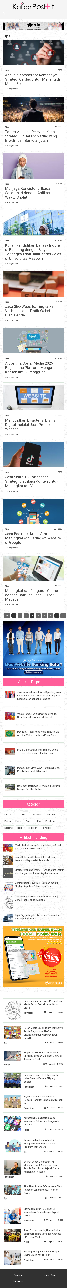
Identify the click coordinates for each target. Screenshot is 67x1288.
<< (7, 615)
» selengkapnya (11, 89)
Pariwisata (37, 814)
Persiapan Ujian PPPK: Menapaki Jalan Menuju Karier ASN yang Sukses (41, 1078)
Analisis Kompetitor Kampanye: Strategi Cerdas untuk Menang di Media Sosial (32, 79)
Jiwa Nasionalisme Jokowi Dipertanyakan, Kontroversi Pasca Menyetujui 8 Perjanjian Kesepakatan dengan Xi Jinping (39, 695)
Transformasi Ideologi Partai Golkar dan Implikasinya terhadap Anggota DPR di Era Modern (42, 1233)
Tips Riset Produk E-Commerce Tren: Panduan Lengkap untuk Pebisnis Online (43, 1190)
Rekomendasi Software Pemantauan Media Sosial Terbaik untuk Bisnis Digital (43, 1004)
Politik (18, 821)
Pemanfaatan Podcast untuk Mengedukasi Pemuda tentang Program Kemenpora (40, 1143)
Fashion (8, 814)
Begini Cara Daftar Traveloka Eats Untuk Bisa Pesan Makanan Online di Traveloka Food (43, 1056)
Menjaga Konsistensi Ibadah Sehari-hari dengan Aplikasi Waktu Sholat (28, 192)
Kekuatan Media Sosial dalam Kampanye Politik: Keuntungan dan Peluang (42, 1121)
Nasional (8, 828)
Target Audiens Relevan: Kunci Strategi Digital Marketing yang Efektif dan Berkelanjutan (31, 136)
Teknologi (46, 828)
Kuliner (7, 821)
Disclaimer (18, 1281)
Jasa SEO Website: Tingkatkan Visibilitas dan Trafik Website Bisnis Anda (30, 310)
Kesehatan (51, 821)
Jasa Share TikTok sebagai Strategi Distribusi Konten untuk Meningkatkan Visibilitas (31, 481)
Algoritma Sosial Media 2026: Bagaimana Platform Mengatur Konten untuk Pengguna (31, 367)
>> (63, 615)
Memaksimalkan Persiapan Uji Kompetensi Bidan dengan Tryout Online (41, 1212)
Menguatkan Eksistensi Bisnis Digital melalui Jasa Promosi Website (30, 424)
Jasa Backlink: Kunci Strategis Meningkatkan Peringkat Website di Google (33, 538)
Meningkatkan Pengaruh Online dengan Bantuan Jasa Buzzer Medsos (31, 595)
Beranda (18, 1275)
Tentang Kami (49, 1275)
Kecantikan (52, 814)
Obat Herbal (22, 814)
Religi (20, 828)
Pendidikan (32, 828)
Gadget (29, 821)
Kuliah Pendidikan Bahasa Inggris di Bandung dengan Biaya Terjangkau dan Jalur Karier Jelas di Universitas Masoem (33, 252)
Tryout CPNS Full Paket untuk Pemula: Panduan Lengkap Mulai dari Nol (43, 1100)
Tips (7, 70)
